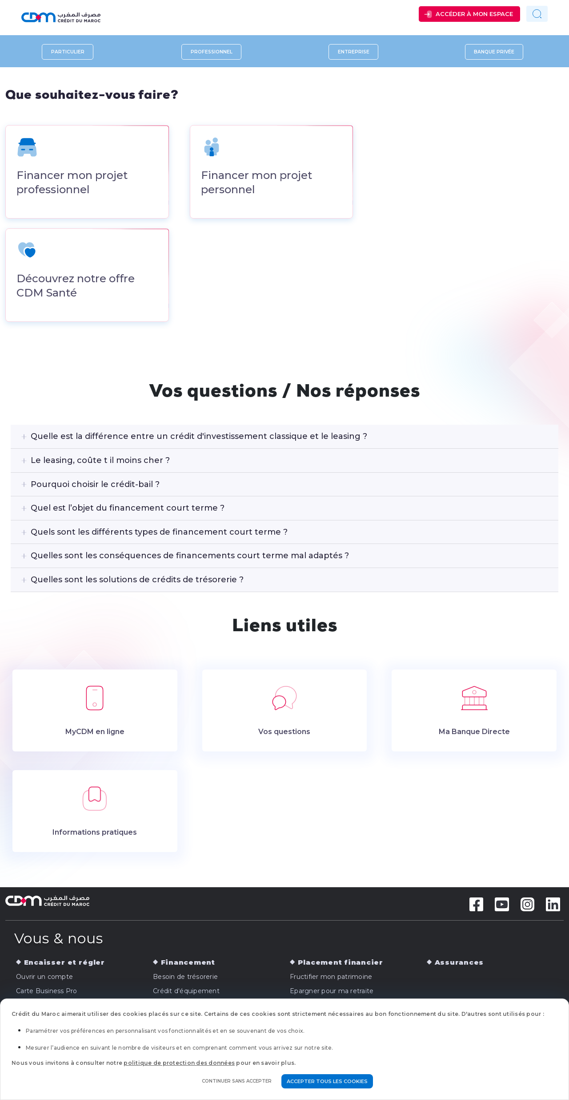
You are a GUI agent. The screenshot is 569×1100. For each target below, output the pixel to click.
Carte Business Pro (46, 992)
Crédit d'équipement (186, 992)
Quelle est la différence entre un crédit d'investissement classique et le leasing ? (199, 437)
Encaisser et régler (64, 963)
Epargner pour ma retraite (331, 992)
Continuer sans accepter (237, 1081)
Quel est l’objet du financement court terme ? (127, 509)
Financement (188, 963)
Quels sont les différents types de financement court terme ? (159, 533)
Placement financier (340, 963)
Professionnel (211, 52)
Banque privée (494, 52)
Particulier (67, 52)
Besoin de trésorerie (185, 978)
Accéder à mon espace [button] (474, 13)
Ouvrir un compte (44, 978)
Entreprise (353, 52)
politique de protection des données (179, 1062)
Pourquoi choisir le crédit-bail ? (95, 485)
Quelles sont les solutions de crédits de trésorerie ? (137, 580)
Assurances (459, 963)
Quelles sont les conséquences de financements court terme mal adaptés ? (190, 557)
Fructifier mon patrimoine (331, 978)
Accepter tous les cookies (327, 1081)
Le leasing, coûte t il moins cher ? (100, 461)
